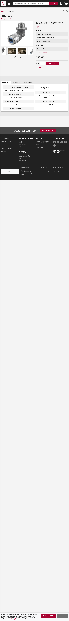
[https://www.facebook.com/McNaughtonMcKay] (55, 141)
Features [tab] (16, 82)
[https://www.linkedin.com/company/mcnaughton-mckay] (62, 141)
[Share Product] (63, 11)
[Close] (62, 616)
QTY (37, 63)
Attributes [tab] (6, 82)
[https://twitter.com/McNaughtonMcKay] (58, 141)
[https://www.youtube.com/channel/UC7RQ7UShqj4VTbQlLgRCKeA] (55, 145)
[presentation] (6, 82)
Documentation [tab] (28, 82)
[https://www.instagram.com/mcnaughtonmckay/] (66, 141)
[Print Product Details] (67, 11)
